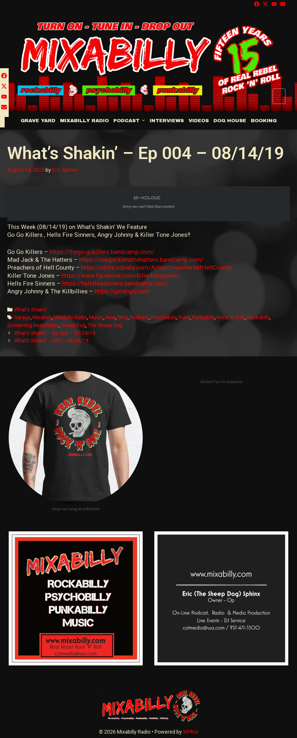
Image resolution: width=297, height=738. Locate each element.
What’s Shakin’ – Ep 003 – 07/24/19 (54, 333)
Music (96, 317)
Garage (22, 317)
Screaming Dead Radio (33, 325)
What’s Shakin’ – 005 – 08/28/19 (51, 341)
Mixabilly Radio (84, 120)
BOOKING (264, 120)
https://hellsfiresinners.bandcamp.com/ (115, 283)
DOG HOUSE (229, 120)
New (110, 317)
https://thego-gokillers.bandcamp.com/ (102, 251)
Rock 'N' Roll (231, 317)
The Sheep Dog (105, 325)
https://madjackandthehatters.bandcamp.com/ (141, 259)
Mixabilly (42, 317)
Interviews (167, 120)
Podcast (130, 121)
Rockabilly (258, 317)
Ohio (122, 317)
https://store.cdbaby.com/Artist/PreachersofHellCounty (156, 267)
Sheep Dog (73, 325)
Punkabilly (203, 317)
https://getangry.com (122, 291)
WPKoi (190, 732)
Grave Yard (38, 120)
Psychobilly (163, 317)
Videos (199, 120)
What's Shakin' (30, 309)
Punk (184, 317)
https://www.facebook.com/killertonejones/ (120, 275)
